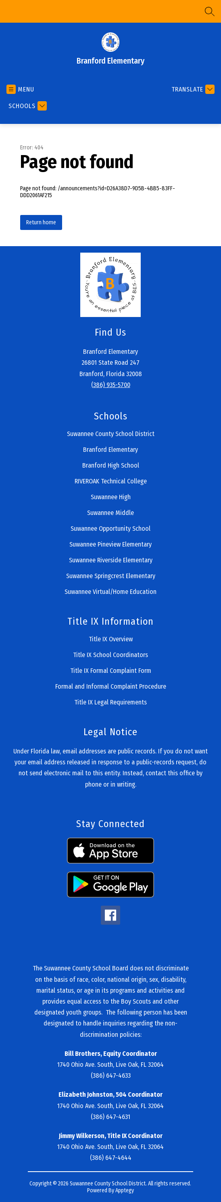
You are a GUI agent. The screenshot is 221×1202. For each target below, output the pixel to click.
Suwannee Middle (110, 513)
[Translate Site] (192, 89)
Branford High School (110, 465)
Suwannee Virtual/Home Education (110, 592)
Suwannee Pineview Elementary (110, 544)
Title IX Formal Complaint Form (110, 670)
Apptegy (124, 1190)
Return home (41, 222)
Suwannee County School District (110, 434)
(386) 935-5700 (110, 385)
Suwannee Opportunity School (110, 528)
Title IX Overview (111, 639)
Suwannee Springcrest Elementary (110, 576)
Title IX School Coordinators (110, 655)
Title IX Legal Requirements (110, 702)
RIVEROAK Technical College (111, 481)
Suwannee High (111, 497)
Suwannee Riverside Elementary (110, 560)
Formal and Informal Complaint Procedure (110, 686)
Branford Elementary (110, 449)
